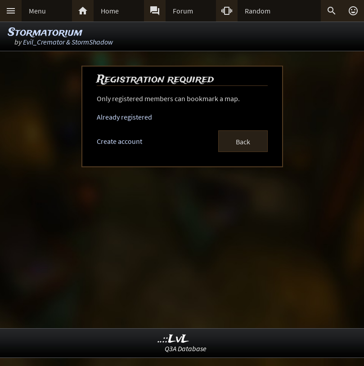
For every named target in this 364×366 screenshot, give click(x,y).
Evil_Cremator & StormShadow (68, 41)
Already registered (124, 116)
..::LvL (173, 339)
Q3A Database (186, 348)
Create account (119, 141)
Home (110, 10)
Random (257, 10)
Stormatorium (45, 32)
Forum (183, 10)
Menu (37, 10)
